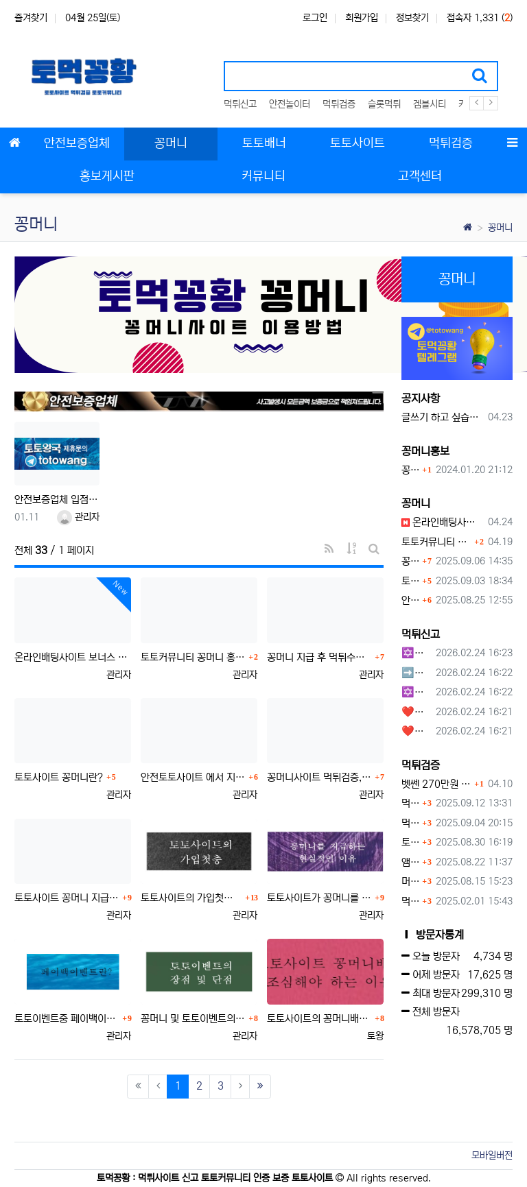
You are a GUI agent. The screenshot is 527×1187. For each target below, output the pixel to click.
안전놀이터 (289, 104)
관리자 (78, 517)
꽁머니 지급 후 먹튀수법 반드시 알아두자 (319, 657)
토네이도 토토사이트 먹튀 (410, 842)
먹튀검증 (339, 104)
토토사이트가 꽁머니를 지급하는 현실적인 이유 (319, 898)
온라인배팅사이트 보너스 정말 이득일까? (72, 657)
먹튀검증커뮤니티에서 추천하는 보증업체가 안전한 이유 (410, 803)
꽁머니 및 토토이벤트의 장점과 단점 (193, 1018)
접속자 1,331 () (480, 17)
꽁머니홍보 (425, 451)
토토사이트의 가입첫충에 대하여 (191, 898)
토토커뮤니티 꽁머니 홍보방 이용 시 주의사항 (193, 657)
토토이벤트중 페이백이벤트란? (66, 1018)
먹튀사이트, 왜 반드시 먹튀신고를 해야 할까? (410, 823)
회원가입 (361, 17)
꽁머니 (500, 227)
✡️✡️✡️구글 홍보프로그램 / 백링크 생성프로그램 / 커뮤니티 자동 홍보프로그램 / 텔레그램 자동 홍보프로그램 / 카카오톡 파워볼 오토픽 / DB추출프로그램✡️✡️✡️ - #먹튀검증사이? (416, 653)
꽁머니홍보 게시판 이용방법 (410, 470)
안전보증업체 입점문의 (56, 499)
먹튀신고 (240, 104)
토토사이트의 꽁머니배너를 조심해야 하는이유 (319, 1018)
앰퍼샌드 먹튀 (410, 862)
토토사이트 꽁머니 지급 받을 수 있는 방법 (66, 898)
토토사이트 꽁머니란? (58, 777)
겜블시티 (429, 104)
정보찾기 (412, 17)
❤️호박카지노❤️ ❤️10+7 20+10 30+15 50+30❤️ (416, 712)
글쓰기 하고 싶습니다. (442, 417)
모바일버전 (492, 1155)
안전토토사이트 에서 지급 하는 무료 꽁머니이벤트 (193, 777)
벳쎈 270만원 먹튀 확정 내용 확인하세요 (436, 784)
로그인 (315, 17)
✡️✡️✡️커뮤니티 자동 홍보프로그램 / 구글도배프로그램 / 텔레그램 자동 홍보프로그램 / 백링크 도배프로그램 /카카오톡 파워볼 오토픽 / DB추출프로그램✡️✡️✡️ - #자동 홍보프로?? (416, 692)
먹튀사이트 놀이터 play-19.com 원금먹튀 (410, 901)
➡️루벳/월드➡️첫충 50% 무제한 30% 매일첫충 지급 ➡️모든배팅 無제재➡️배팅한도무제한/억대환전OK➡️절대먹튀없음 (416, 673)
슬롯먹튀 (384, 104)
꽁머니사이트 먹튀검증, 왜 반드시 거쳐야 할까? (319, 777)
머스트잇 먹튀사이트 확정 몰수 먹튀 (410, 881)
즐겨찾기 (30, 17)
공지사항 (420, 398)
